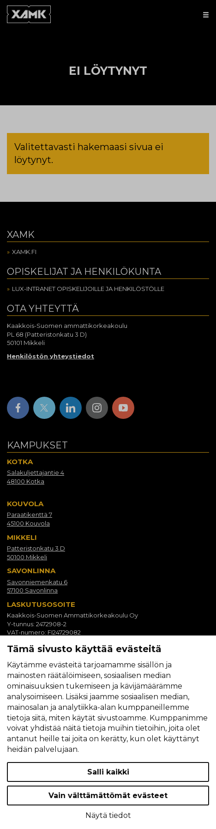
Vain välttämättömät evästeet (108, 795)
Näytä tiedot (108, 815)
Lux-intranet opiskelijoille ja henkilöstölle (88, 288)
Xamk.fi (24, 251)
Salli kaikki (108, 772)
